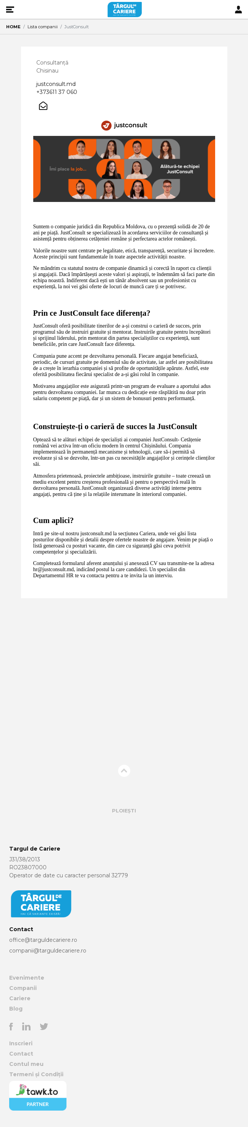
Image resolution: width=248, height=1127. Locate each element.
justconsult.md (56, 84)
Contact (21, 1053)
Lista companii (43, 26)
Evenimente (26, 977)
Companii (23, 988)
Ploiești (124, 811)
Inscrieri (20, 1043)
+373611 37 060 (56, 92)
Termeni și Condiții (36, 1074)
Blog (16, 1008)
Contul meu (26, 1064)
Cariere (20, 998)
